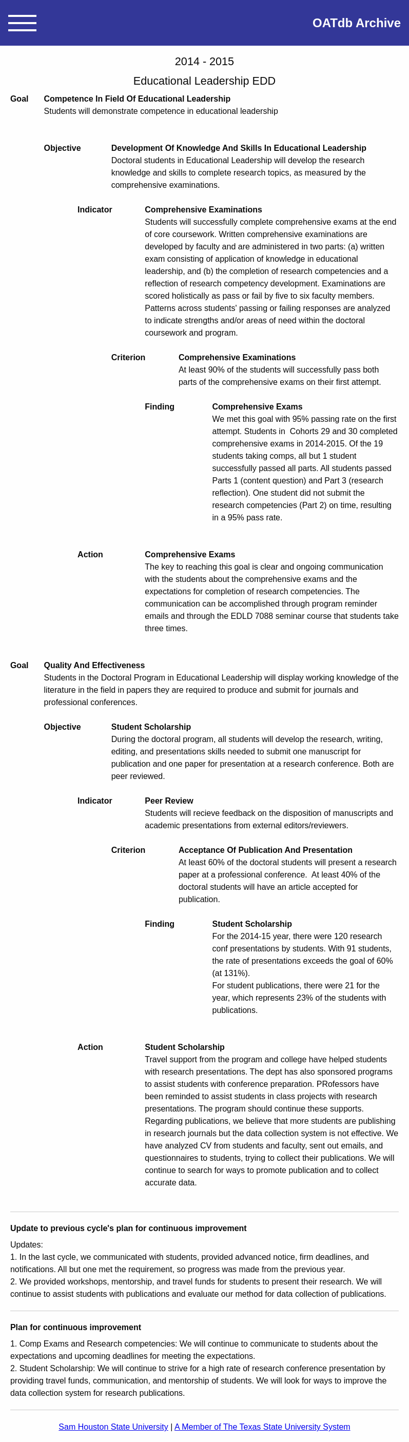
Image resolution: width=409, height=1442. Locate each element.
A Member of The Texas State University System (262, 1426)
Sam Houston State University (113, 1426)
